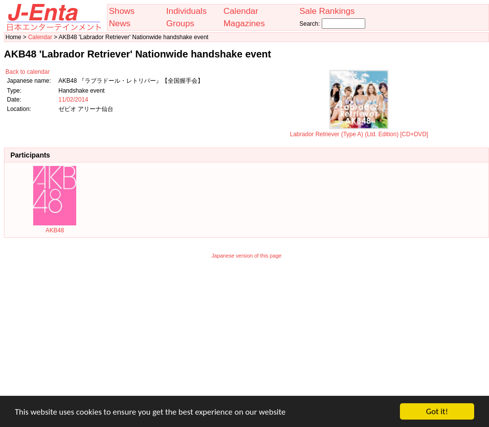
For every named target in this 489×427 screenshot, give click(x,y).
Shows (122, 11)
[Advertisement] (246, 334)
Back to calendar (27, 71)
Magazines (244, 23)
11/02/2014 (73, 99)
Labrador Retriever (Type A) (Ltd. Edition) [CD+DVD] (359, 131)
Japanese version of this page (246, 256)
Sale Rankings (327, 11)
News (119, 23)
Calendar (240, 11)
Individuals (186, 11)
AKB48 (54, 227)
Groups (180, 23)
